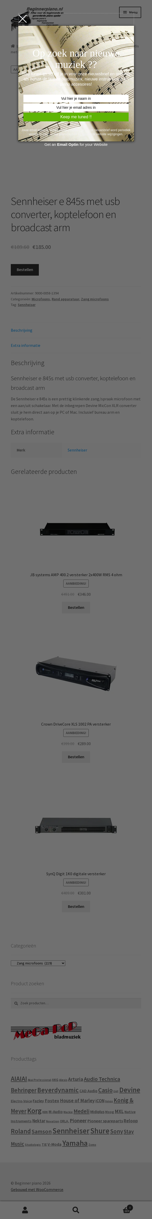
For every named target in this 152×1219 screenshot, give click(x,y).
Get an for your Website (76, 144)
